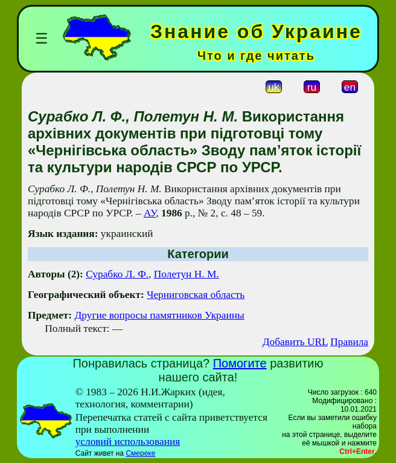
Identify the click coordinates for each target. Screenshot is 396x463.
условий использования (127, 441)
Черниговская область (195, 294)
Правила (349, 342)
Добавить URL (295, 342)
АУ (150, 213)
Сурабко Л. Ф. (117, 274)
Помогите (240, 363)
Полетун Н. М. (186, 274)
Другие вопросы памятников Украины (159, 315)
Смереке (140, 453)
